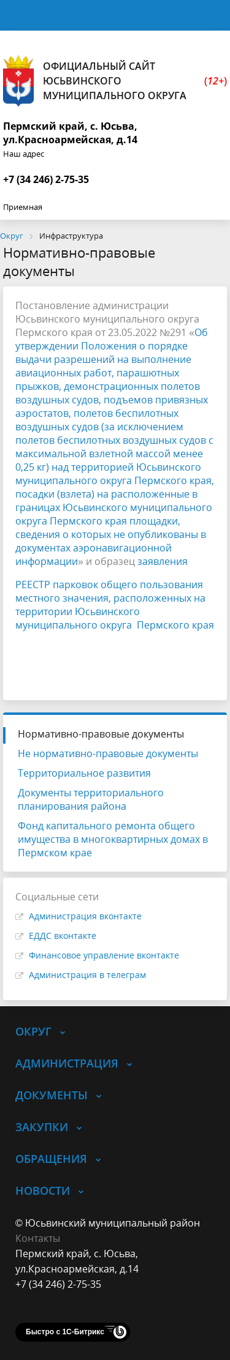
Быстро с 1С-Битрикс (65, 1332)
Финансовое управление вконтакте (104, 955)
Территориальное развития (84, 773)
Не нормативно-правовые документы (108, 753)
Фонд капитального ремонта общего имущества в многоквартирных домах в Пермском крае (113, 839)
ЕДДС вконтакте (62, 935)
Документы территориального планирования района (91, 799)
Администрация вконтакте (85, 916)
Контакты (37, 1238)
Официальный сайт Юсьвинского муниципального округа (115, 81)
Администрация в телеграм (87, 975)
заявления (162, 561)
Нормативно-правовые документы (101, 734)
